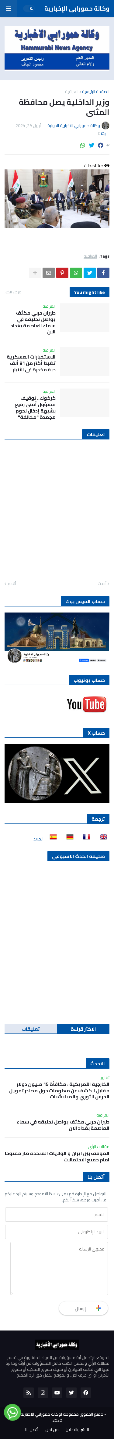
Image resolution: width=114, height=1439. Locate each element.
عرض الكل (13, 291)
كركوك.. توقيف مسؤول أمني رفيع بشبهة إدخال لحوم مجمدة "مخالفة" (35, 407)
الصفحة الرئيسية (95, 91)
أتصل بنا (31, 1430)
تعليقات (31, 1028)
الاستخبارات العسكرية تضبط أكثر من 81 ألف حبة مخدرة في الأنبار (31, 363)
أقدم (12, 584)
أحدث (102, 584)
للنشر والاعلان (77, 1430)
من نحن (52, 1430)
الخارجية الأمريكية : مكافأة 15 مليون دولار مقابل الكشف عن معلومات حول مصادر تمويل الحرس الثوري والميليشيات (59, 1090)
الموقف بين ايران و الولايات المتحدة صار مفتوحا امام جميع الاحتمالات (57, 1156)
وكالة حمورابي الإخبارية (76, 8)
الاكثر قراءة (83, 1028)
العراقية (71, 91)
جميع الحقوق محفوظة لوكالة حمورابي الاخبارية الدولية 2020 (55, 1417)
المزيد (38, 839)
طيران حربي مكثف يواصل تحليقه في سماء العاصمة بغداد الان (33, 322)
